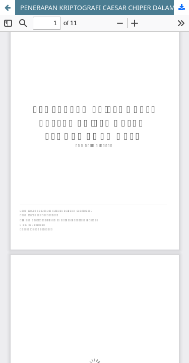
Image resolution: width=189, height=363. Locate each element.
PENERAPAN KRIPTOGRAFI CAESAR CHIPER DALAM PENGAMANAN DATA (104, 7)
